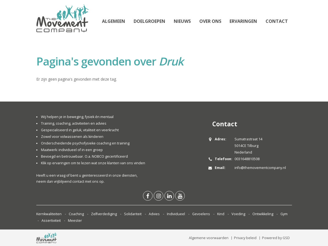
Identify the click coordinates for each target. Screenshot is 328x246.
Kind (220, 214)
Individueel (176, 214)
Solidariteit (133, 214)
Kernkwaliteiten (49, 214)
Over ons (210, 21)
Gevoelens (201, 214)
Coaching (76, 214)
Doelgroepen (149, 21)
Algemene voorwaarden (208, 238)
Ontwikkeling (262, 214)
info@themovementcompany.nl (260, 167)
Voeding (238, 214)
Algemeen (113, 21)
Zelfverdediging (104, 214)
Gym (284, 214)
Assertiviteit (51, 220)
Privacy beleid (245, 238)
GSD (286, 238)
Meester (75, 220)
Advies (154, 214)
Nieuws (182, 21)
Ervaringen (243, 21)
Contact (277, 21)
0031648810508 (247, 159)
